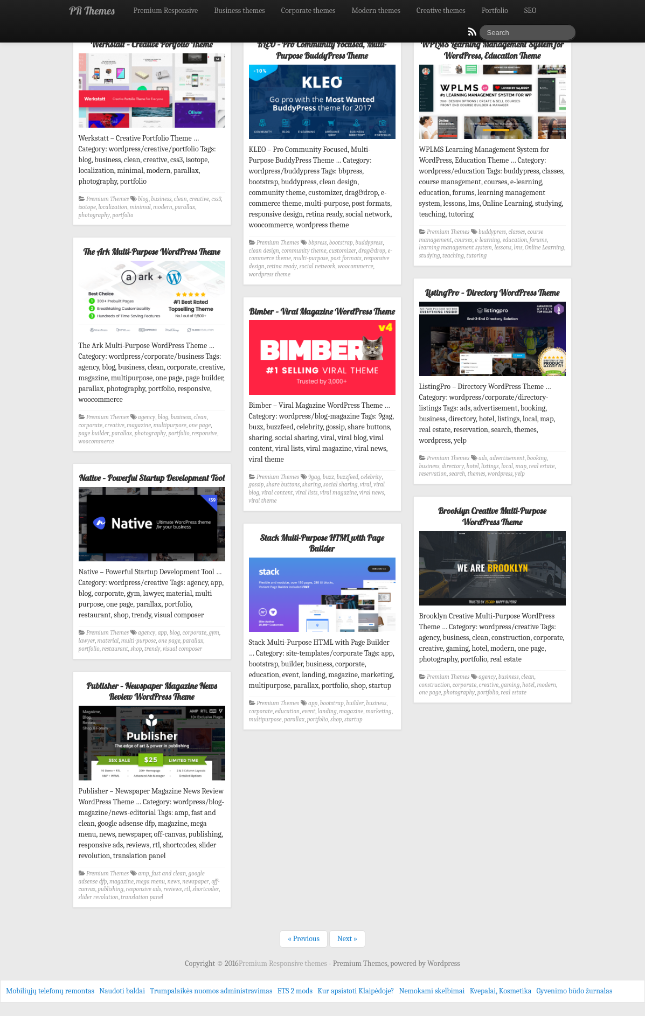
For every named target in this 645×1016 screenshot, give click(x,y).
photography (94, 215)
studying (429, 255)
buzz (328, 477)
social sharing (340, 484)
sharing (311, 484)
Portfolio (495, 10)
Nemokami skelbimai (432, 991)
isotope (87, 207)
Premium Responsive (165, 10)
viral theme (263, 500)
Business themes (239, 10)
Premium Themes (107, 199)
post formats (345, 258)
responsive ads (143, 889)
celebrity (371, 477)
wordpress (500, 473)
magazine (139, 425)
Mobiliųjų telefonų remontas (50, 991)
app (162, 632)
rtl (187, 889)
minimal (140, 207)
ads (482, 458)
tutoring (476, 255)
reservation (433, 473)
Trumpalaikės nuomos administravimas (211, 991)
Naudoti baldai (122, 991)
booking (537, 458)
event (308, 711)
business (161, 199)
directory (453, 466)
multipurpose (170, 425)
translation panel (142, 897)
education (515, 239)
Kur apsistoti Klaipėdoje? (355, 991)
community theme (303, 250)
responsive (204, 433)
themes (477, 473)
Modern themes (375, 10)
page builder (94, 433)
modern (162, 207)
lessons (502, 247)
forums (538, 239)
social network (317, 266)
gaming (510, 684)
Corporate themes (308, 10)
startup (353, 719)
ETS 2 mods (295, 991)
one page (200, 425)
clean (180, 199)
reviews (173, 889)
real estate (542, 466)
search (457, 473)
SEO (530, 10)
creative (199, 199)
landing (327, 711)
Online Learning (544, 247)
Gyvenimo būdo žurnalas (575, 991)
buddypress (369, 242)
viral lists (306, 492)
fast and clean (168, 873)
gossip (256, 484)
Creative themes (441, 10)
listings (490, 466)
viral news (371, 492)
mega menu (150, 881)
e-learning (487, 239)
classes (516, 231)
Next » (347, 938)
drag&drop (371, 250)
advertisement (506, 458)
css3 (216, 199)
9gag (314, 477)
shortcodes (205, 889)
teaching (453, 255)
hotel (473, 466)
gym (214, 632)
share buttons (283, 484)
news (174, 881)
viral (365, 484)
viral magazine (338, 492)
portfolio (122, 215)
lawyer (87, 640)
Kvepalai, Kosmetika (501, 991)
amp (143, 873)
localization (112, 207)
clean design (264, 250)
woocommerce (355, 266)
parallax (185, 207)
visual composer (182, 648)
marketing (379, 711)
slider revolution (99, 897)
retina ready (282, 266)
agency (146, 417)
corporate (90, 425)
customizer (342, 250)
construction (434, 684)
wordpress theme (269, 274)
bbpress (317, 242)
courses (463, 239)
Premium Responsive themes (284, 963)
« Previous (304, 938)
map (521, 466)
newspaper (195, 881)
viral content (277, 492)
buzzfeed (347, 477)
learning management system (455, 247)
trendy (152, 648)
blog (143, 199)
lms (518, 247)
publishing (110, 889)
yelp (520, 473)
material (108, 640)
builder (355, 703)
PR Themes (92, 10)
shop (136, 648)
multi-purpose (310, 258)
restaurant (115, 648)
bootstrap (341, 242)
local (507, 466)
